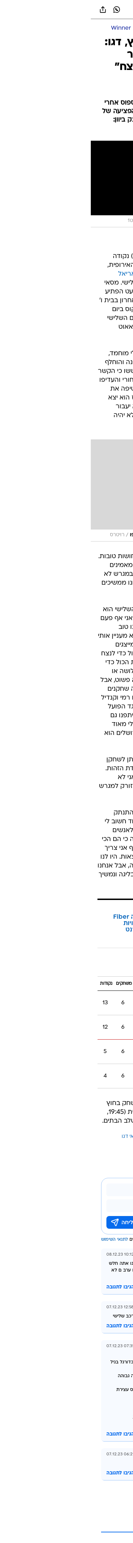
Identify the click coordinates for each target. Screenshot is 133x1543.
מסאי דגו (40, 1136)
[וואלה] (66, 9)
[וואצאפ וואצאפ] (25, 9)
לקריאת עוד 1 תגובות (79, 1525)
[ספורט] (118, 28)
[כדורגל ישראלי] (87, 28)
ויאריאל (59, 1136)
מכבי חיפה (111, 256)
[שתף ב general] (12, 9)
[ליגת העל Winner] (42, 28)
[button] (102, 9)
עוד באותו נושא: (109, 1136)
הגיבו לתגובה (30, 1287)
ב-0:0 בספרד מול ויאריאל (63, 274)
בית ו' (118, 966)
